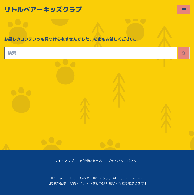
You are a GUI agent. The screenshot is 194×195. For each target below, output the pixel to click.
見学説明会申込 (90, 160)
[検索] (91, 53)
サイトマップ (64, 160)
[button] (184, 53)
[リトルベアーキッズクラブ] (43, 9)
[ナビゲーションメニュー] (183, 9)
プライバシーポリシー (123, 160)
